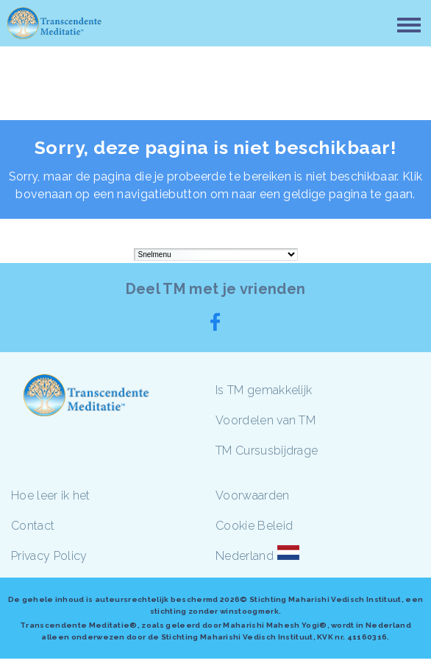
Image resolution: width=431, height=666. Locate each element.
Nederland (244, 556)
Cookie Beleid (254, 526)
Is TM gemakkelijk (263, 390)
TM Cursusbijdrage (266, 451)
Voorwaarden (252, 495)
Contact (32, 526)
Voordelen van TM (265, 420)
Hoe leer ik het (50, 495)
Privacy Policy (49, 556)
